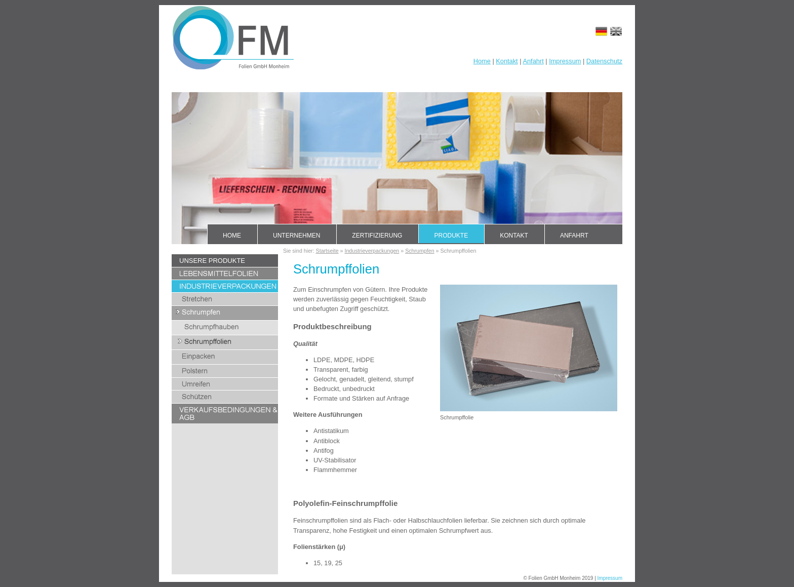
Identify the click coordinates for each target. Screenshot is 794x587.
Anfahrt (533, 61)
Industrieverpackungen (371, 251)
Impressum (565, 61)
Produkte (451, 235)
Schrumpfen (419, 251)
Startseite (327, 251)
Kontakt (507, 61)
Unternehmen (296, 235)
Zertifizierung (377, 235)
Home (482, 61)
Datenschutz (604, 61)
